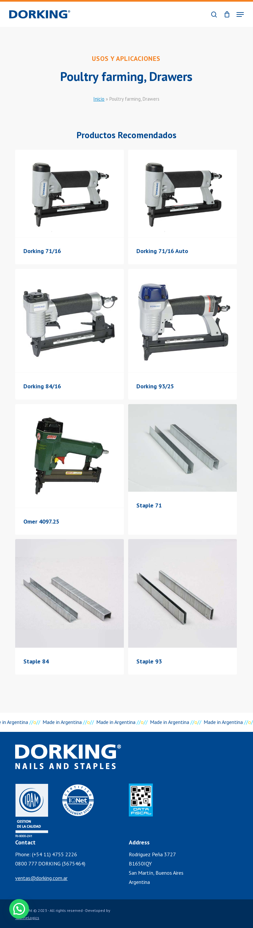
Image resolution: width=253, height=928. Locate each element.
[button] (240, 14)
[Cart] (226, 14)
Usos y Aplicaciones (126, 58)
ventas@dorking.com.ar (41, 878)
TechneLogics (27, 917)
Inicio (98, 99)
